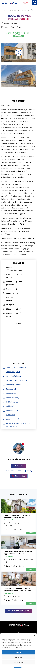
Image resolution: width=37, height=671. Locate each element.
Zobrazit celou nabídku (19, 611)
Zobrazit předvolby (18, 662)
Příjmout (18, 652)
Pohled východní (12, 402)
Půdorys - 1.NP (12, 389)
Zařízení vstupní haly (14, 419)
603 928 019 (18, 476)
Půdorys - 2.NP (12, 393)
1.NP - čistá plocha (13, 376)
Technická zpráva (13, 372)
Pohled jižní (10, 415)
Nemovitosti (12, 10)
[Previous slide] (2, 76)
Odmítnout (18, 657)
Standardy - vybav (13, 385)
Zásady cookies (17, 667)
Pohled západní (12, 406)
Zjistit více (18, 466)
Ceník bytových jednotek (16, 367)
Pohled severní (12, 410)
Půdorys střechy (12, 398)
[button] (34, 635)
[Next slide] (35, 76)
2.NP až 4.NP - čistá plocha (16, 380)
